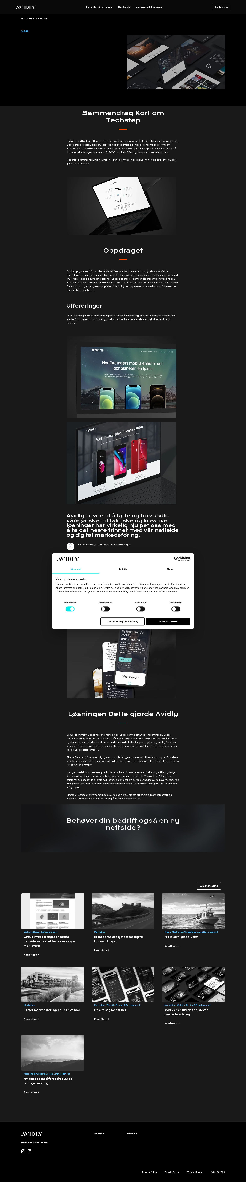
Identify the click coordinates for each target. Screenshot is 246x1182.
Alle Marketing (209, 885)
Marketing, (178, 932)
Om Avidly (124, 6)
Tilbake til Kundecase (36, 18)
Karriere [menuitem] (132, 1133)
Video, (167, 932)
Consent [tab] (76, 569)
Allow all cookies (167, 621)
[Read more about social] (23, 1151)
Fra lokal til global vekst (181, 937)
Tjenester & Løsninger (99, 6)
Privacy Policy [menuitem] (149, 1172)
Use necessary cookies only (122, 621)
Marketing (99, 932)
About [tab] (170, 569)
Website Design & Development (41, 932)
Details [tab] (123, 569)
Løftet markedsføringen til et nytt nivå (52, 1010)
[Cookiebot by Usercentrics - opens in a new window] (176, 558)
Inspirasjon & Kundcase (149, 6)
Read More (30, 954)
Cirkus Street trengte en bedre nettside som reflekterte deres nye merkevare (49, 941)
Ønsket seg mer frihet (110, 1010)
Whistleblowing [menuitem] (195, 1172)
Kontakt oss (221, 6)
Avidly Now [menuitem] (98, 1133)
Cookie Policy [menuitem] (171, 1172)
